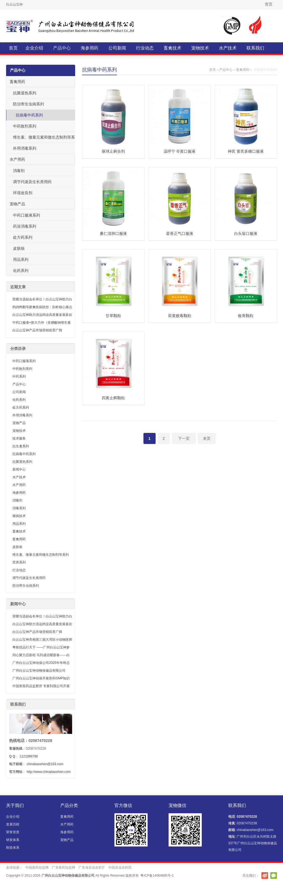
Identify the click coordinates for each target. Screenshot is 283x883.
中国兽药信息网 (37, 867)
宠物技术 (200, 48)
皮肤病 (19, 248)
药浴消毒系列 (24, 226)
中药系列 (19, 376)
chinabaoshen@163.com (45, 764)
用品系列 (20, 259)
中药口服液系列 (26, 215)
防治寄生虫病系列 (28, 104)
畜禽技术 (172, 48)
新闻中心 (19, 469)
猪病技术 (19, 516)
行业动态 (145, 48)
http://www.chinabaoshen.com (48, 772)
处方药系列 (22, 237)
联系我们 (255, 48)
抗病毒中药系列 (29, 115)
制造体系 (12, 848)
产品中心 (62, 48)
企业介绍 (34, 48)
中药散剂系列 (24, 126)
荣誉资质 (12, 832)
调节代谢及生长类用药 (32, 182)
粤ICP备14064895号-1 (157, 875)
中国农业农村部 (120, 867)
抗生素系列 (20, 446)
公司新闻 (117, 48)
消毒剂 (19, 170)
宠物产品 (17, 204)
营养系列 (19, 562)
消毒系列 (19, 508)
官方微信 (273, 875)
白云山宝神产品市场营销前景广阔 (37, 330)
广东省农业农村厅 (91, 867)
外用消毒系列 (24, 148)
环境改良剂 (22, 193)
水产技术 (228, 48)
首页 (268, 4)
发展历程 (12, 824)
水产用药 (17, 159)
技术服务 (19, 438)
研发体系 (12, 840)
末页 (207, 438)
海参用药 (89, 48)
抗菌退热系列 (24, 93)
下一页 (184, 438)
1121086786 (28, 756)
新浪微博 (264, 875)
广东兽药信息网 (63, 867)
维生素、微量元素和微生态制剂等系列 (42, 139)
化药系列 (20, 270)
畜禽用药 (242, 70)
